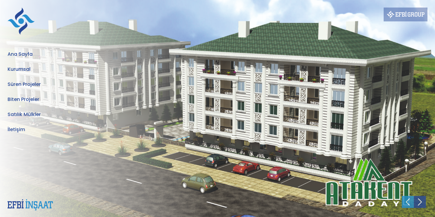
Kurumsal (19, 69)
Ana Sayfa (20, 54)
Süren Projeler (24, 84)
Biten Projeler (23, 99)
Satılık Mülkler (24, 114)
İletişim (16, 129)
